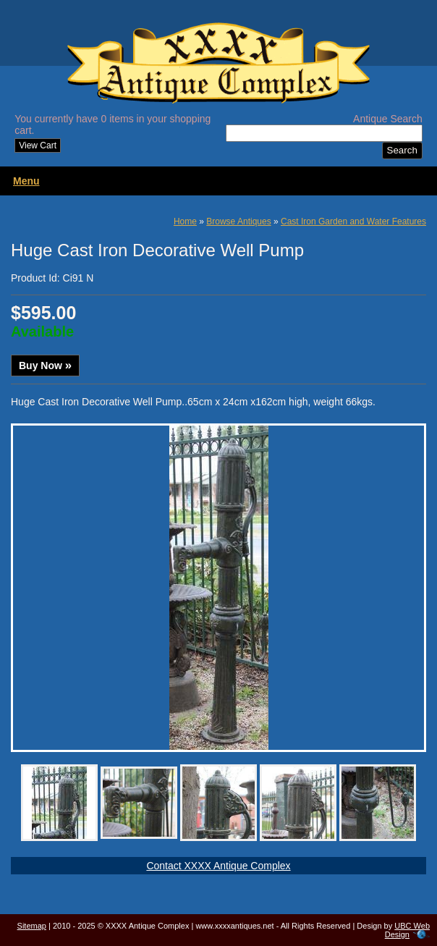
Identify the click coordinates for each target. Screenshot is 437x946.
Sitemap (31, 925)
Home (185, 221)
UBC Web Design (407, 930)
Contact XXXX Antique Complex (218, 865)
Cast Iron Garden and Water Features (353, 221)
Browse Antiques (238, 221)
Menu (26, 181)
